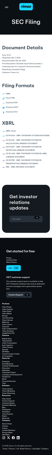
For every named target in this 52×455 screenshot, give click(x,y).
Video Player (7, 307)
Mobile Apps (7, 339)
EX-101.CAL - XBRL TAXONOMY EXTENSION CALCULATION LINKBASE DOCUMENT (23, 144)
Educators (6, 368)
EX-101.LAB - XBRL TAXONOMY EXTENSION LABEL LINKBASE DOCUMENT (26, 157)
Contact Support (8, 401)
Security (5, 350)
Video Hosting (7, 309)
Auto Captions (7, 345)
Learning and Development (12, 375)
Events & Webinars (9, 405)
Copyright (36, 448)
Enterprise (6, 362)
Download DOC (12, 109)
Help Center (6, 399)
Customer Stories (8, 403)
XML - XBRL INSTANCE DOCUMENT (20, 169)
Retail (4, 379)
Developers (6, 410)
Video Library (7, 324)
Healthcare (6, 377)
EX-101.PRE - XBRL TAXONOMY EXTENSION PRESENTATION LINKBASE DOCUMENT (23, 164)
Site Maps (6, 435)
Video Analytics (8, 331)
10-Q (9, 55)
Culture (4, 428)
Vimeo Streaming (8, 393)
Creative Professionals (10, 366)
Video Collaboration (9, 329)
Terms (4, 448)
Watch (4, 416)
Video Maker (7, 314)
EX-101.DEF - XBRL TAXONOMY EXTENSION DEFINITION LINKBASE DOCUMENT (23, 151)
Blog (3, 407)
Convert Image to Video (11, 354)
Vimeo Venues (7, 320)
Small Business (7, 364)
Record (4, 316)
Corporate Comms (9, 372)
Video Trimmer (7, 347)
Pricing (8, 258)
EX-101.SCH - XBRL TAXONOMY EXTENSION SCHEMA (28, 137)
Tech (4, 383)
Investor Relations (8, 430)
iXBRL (8, 93)
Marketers (6, 370)
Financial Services (9, 381)
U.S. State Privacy (23, 448)
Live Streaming (7, 318)
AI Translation (7, 356)
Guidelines (6, 412)
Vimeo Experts (7, 414)
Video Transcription (9, 343)
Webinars (5, 322)
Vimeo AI (5, 327)
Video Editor (6, 311)
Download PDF (12, 104)
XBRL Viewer (11, 133)
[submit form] (36, 217)
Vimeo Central (7, 389)
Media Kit (5, 418)
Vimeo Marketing (8, 391)
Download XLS (11, 114)
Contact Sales (11, 260)
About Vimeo (7, 424)
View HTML (10, 98)
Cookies (44, 448)
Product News (7, 433)
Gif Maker (5, 352)
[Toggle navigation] (6, 7)
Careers (5, 426)
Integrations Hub (8, 333)
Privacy (12, 448)
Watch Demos (11, 262)
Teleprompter (7, 341)
